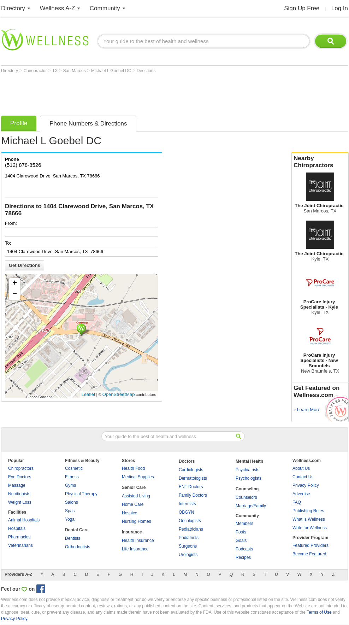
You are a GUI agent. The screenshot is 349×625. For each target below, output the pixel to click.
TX (55, 70)
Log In (339, 8)
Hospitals (16, 528)
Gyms (70, 485)
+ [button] (14, 283)
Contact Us (302, 476)
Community (105, 8)
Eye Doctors (19, 476)
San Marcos (75, 70)
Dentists (72, 538)
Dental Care (77, 529)
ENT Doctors (191, 486)
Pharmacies (19, 537)
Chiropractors (21, 468)
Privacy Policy (305, 485)
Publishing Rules (308, 510)
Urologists (188, 554)
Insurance (132, 532)
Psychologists (248, 478)
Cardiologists (191, 469)
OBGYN (186, 512)
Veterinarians (20, 545)
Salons (71, 502)
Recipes (243, 557)
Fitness (72, 476)
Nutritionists (19, 493)
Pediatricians (191, 529)
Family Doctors (193, 495)
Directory (13, 8)
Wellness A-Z (57, 8)
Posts (241, 532)
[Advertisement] (129, 93)
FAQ (296, 502)
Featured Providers (310, 545)
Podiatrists (189, 537)
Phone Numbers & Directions (88, 123)
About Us (301, 468)
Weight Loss (19, 502)
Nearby (320, 162)
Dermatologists (193, 478)
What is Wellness (308, 519)
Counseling (247, 488)
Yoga (70, 519)
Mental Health (249, 461)
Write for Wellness (309, 527)
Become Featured (309, 553)
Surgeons (188, 546)
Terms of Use (319, 612)
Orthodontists (77, 546)
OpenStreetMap (118, 394)
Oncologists (190, 520)
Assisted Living (136, 495)
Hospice (129, 512)
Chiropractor (35, 70)
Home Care (132, 504)
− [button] (14, 294)
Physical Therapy (81, 493)
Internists (187, 503)
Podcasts (244, 549)
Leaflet (88, 394)
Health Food (133, 468)
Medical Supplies (138, 476)
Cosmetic (74, 468)
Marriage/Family (251, 505)
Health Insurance (138, 540)
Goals (241, 540)
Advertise (301, 493)
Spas (70, 510)
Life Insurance (135, 549)
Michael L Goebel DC (111, 70)
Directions (146, 70)
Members (244, 523)
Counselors (246, 497)
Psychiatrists (247, 469)
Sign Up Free (301, 8)
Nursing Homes (136, 521)
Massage (16, 485)
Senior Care (134, 487)
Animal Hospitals (24, 520)
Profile (18, 123)
